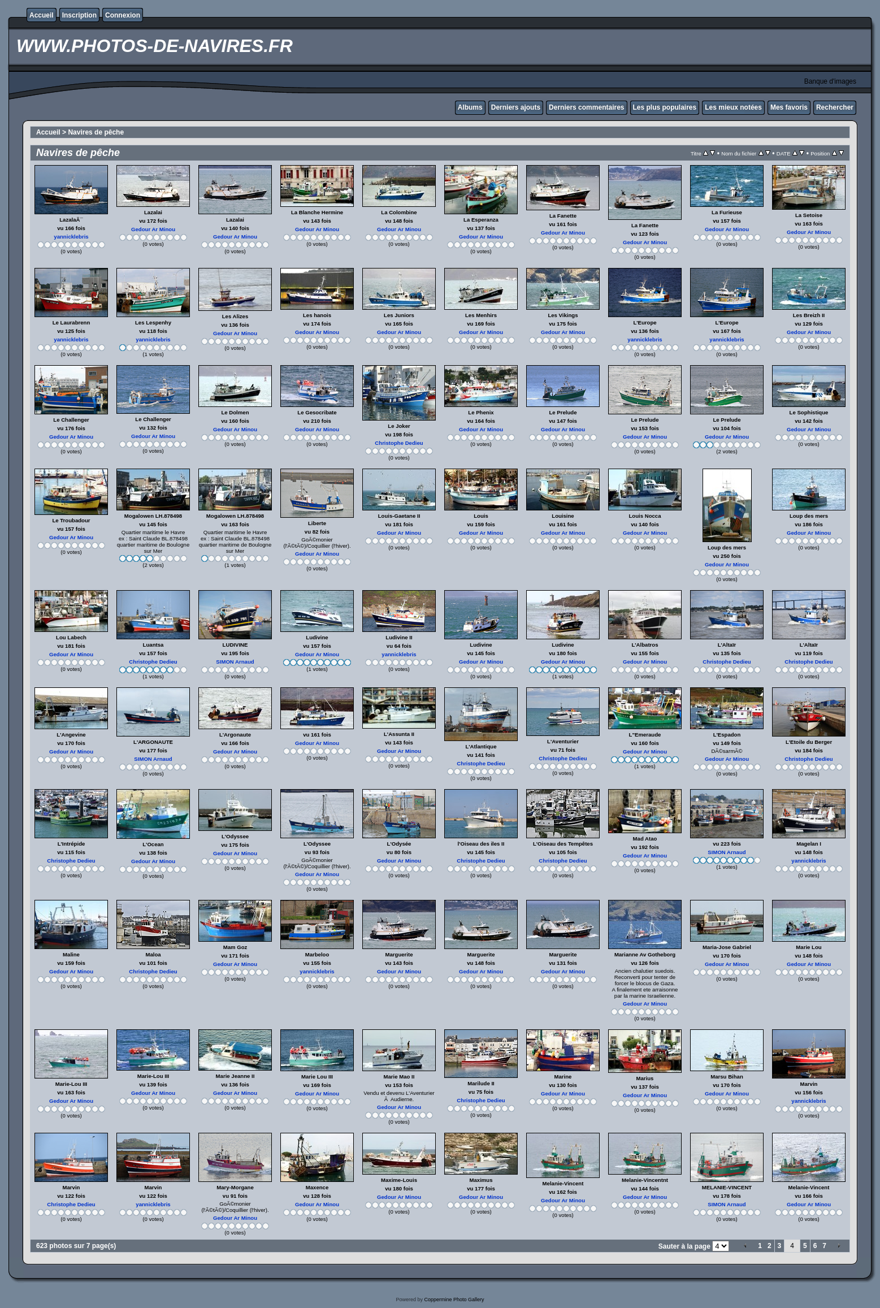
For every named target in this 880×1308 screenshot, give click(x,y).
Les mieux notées (733, 107)
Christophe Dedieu (399, 443)
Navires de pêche (96, 132)
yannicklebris (71, 236)
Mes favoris (789, 107)
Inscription (79, 15)
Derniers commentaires (586, 107)
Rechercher (834, 107)
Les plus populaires (665, 107)
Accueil (41, 15)
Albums (470, 107)
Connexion (122, 15)
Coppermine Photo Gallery (454, 1299)
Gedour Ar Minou (153, 229)
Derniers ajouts (515, 107)
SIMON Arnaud (235, 662)
